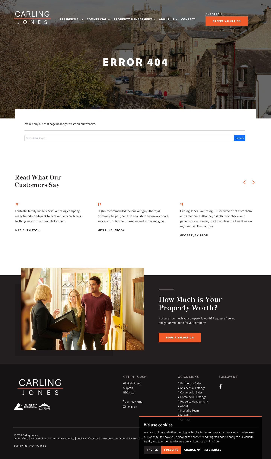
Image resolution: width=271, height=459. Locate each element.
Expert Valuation (224, 21)
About (183, 406)
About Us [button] (167, 19)
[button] (244, 182)
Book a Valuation (180, 337)
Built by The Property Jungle (30, 445)
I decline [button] (171, 452)
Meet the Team (188, 410)
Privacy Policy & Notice (43, 438)
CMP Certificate (109, 438)
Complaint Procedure (132, 438)
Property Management (193, 401)
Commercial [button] (97, 19)
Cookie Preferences (87, 438)
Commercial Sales (190, 392)
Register (184, 415)
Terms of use (21, 438)
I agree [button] (152, 452)
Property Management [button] (133, 19)
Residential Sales (190, 383)
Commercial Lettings (192, 397)
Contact (187, 19)
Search (240, 138)
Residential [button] (70, 19)
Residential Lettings (191, 388)
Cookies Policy (66, 438)
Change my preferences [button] (202, 452)
